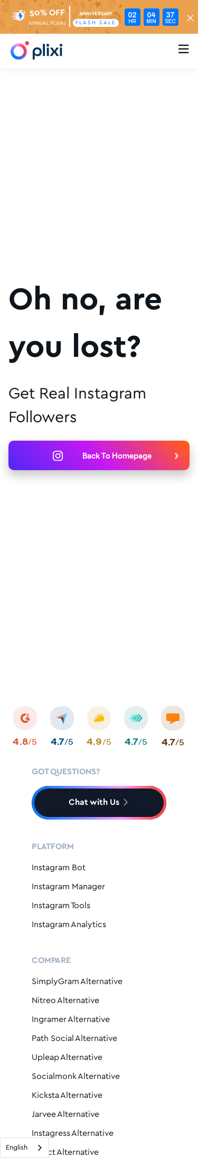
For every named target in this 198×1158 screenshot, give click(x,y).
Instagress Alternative (73, 1133)
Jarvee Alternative (65, 1114)
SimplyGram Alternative (77, 981)
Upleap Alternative (67, 1057)
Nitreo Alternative (65, 1000)
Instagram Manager (68, 886)
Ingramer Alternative (71, 1019)
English (16, 1147)
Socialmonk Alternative (76, 1076)
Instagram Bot (59, 867)
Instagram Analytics (69, 924)
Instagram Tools (61, 905)
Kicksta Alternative (67, 1095)
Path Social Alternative (74, 1038)
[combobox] (24, 1147)
